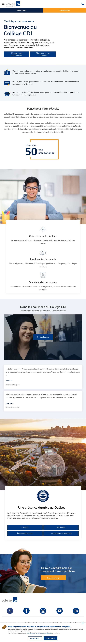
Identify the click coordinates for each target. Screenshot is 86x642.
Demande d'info (65, 10)
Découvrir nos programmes (16, 54)
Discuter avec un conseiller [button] (43, 54)
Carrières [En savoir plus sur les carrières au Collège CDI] (61, 527)
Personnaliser (35, 638)
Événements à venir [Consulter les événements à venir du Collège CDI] (25, 533)
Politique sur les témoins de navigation (39, 633)
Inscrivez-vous (21, 10)
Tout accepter (50, 638)
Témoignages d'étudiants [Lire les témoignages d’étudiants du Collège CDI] (61, 533)
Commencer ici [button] (53, 578)
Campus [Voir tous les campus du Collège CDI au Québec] (25, 527)
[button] (43, 337)
